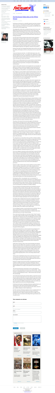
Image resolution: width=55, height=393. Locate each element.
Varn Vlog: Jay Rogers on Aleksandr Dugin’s (5, 27)
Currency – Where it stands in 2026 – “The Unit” (5, 17)
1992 (17, 20)
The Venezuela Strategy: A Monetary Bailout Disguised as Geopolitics (5, 24)
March (15, 20)
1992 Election (20, 20)
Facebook (47, 21)
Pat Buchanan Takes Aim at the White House (25, 18)
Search (35, 387)
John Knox (45, 34)
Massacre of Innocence (16, 348)
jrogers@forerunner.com (27, 391)
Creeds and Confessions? (47, 30)
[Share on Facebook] (46, 7)
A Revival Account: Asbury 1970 (26, 348)
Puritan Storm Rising (35, 348)
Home (14, 387)
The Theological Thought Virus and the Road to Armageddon (5, 6)
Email (14, 306)
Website (14, 310)
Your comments (15, 314)
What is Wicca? (46, 33)
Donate (39, 387)
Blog (24, 387)
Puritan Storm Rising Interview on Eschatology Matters (5, 9)
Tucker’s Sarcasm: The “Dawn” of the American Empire (6, 22)
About (32, 387)
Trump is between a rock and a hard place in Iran (5, 11)
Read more (19, 355)
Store (21, 387)
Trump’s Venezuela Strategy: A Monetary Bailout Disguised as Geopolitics (5, 19)
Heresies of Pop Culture (47, 32)
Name (14, 302)
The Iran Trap (3, 12)
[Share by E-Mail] (48, 7)
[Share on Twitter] (44, 7)
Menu (18, 387)
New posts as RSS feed (48, 12)
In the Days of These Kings (18, 372)
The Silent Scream (35, 371)
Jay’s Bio (27, 387)
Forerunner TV (48, 23)
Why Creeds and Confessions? (26, 372)
